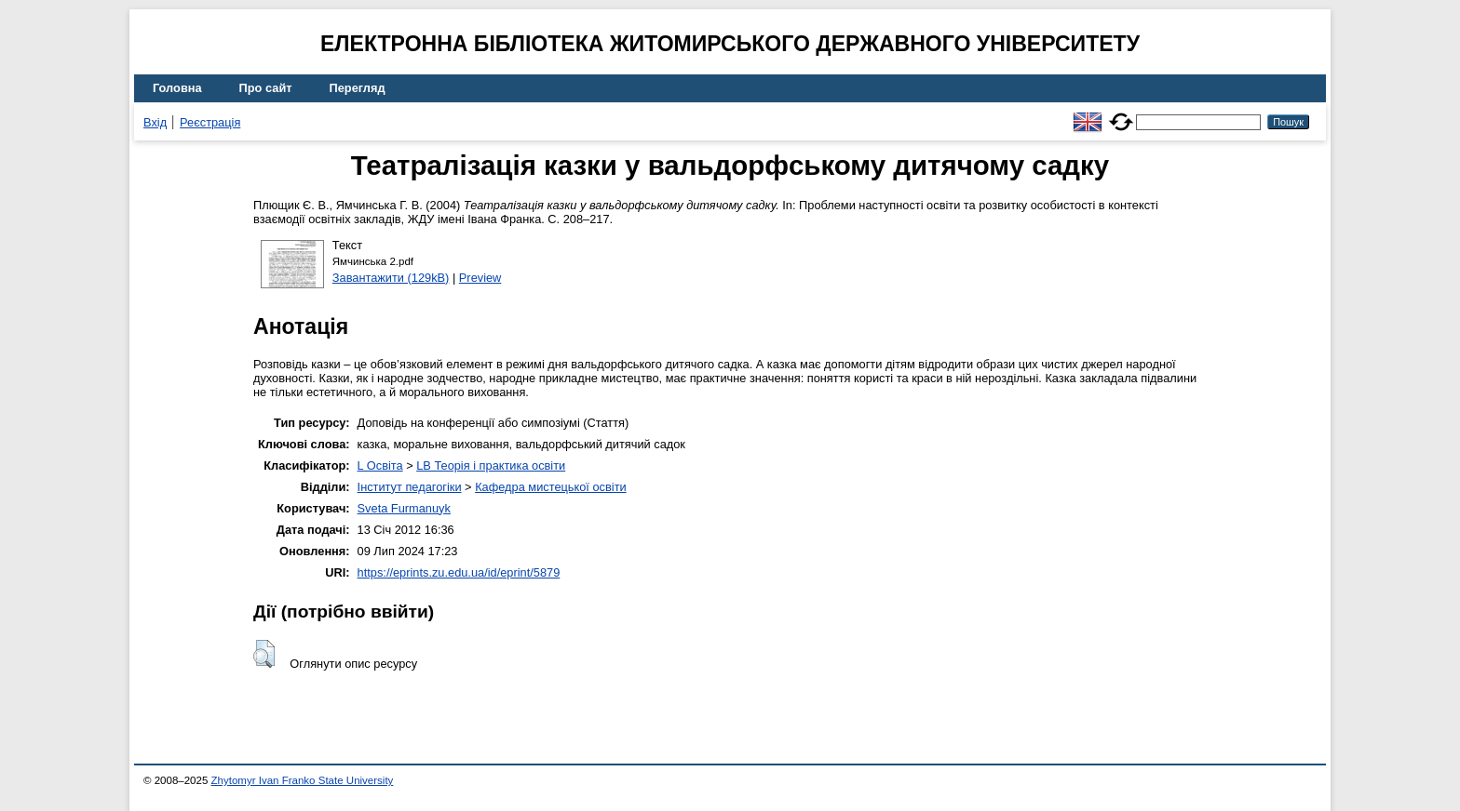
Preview (480, 278)
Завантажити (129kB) (391, 278)
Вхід (155, 122)
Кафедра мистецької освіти (551, 487)
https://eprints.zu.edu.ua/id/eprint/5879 (459, 572)
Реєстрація (210, 122)
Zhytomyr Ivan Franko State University (302, 780)
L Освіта (380, 465)
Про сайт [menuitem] (265, 88)
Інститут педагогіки (410, 487)
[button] (264, 654)
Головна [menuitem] (177, 88)
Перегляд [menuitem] (357, 88)
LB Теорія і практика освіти (490, 465)
